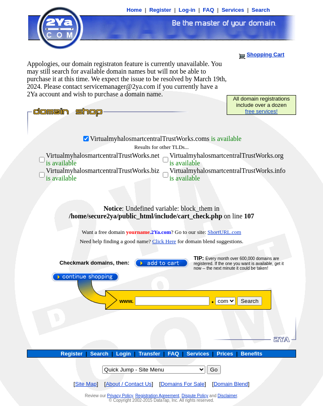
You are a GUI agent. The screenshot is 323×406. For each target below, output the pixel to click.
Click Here (164, 241)
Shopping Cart (265, 54)
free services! (261, 111)
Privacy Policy (120, 395)
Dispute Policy (195, 395)
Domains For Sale (182, 384)
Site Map (85, 384)
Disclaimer (227, 395)
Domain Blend (231, 384)
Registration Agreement (157, 395)
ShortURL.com (224, 232)
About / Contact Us (128, 384)
